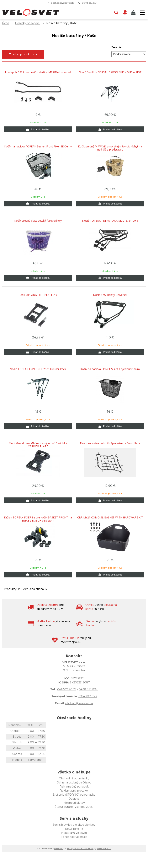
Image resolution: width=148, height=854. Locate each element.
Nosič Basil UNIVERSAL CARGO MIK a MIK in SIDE (110, 72)
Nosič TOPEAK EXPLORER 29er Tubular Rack (38, 369)
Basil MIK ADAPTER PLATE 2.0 (38, 294)
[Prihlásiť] (125, 12)
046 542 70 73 (66, 689)
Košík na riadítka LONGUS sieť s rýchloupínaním (110, 369)
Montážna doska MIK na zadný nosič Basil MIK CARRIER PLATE (38, 445)
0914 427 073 (87, 696)
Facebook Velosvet (74, 837)
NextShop (59, 848)
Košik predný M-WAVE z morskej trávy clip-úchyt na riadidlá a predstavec (110, 148)
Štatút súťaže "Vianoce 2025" (74, 807)
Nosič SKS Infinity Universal (110, 294)
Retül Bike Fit (74, 828)
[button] (116, 12)
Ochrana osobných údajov (74, 782)
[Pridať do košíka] (38, 129)
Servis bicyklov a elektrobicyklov (74, 824)
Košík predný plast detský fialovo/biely (38, 220)
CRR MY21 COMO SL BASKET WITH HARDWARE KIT (110, 517)
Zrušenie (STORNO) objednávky (74, 794)
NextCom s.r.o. (104, 848)
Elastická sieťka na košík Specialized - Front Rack (110, 443)
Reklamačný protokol (74, 790)
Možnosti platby (74, 802)
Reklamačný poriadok (74, 786)
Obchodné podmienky (74, 778)
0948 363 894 (90, 2)
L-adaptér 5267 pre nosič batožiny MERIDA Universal (38, 72)
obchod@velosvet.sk (62, 2)
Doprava (74, 798)
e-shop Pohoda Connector (80, 848)
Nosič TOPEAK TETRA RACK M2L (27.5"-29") (110, 220)
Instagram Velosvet (74, 833)
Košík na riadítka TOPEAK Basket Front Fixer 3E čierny (38, 146)
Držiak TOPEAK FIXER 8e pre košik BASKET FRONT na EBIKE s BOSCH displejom (38, 519)
